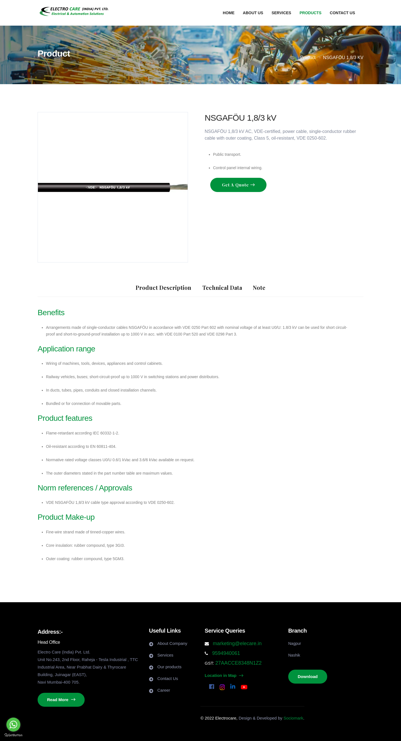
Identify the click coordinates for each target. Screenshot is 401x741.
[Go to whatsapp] (13, 725)
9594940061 (225, 653)
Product (308, 57)
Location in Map (224, 675)
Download (308, 676)
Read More (61, 699)
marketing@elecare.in (237, 643)
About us (253, 13)
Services (281, 13)
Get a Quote (236, 185)
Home (228, 13)
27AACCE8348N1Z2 (237, 663)
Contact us (342, 13)
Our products (169, 666)
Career (163, 690)
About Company (172, 643)
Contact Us (167, 678)
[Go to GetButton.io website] (13, 735)
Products (311, 13)
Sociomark (293, 718)
